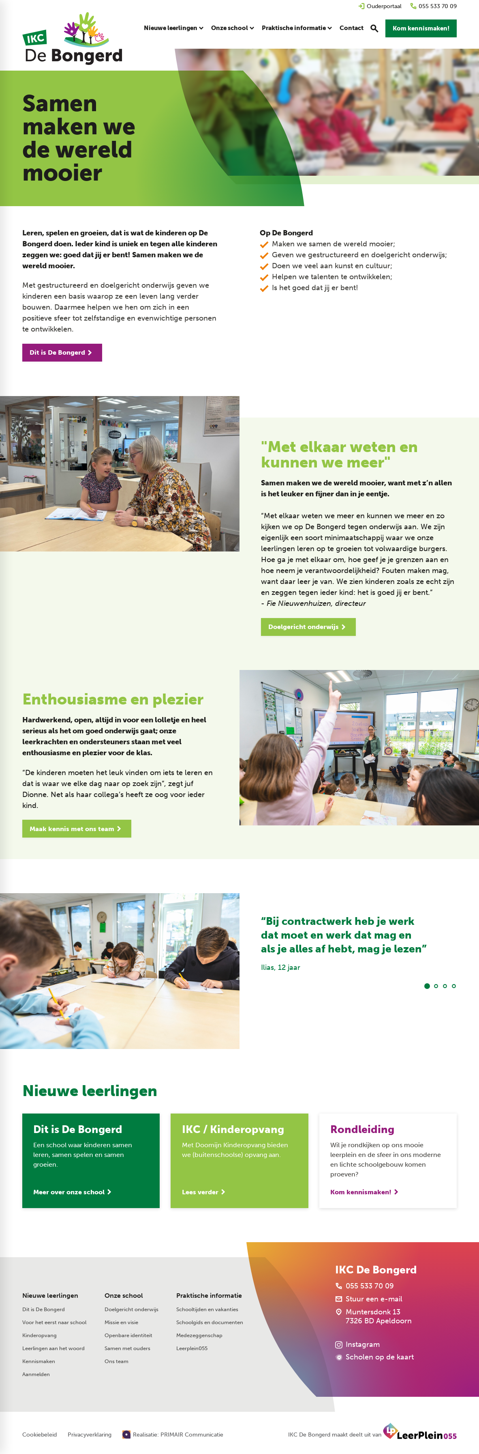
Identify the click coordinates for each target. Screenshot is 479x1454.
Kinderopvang (39, 1335)
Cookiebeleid (39, 1435)
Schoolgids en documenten (209, 1322)
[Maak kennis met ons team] (76, 829)
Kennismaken (38, 1361)
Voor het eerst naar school (54, 1322)
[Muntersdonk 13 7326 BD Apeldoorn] (373, 1316)
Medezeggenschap (199, 1335)
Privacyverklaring (89, 1435)
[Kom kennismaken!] (421, 28)
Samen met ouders (127, 1348)
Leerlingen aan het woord (53, 1348)
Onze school (124, 1295)
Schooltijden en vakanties (207, 1309)
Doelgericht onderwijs (131, 1309)
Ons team (116, 1361)
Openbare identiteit (128, 1335)
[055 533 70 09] (433, 6)
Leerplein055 (191, 1348)
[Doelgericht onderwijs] (308, 627)
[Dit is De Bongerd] (62, 353)
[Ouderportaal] (380, 6)
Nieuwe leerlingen (50, 1295)
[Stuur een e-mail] (368, 1299)
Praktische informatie (209, 1295)
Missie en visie (121, 1322)
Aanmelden (36, 1374)
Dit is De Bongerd (43, 1309)
